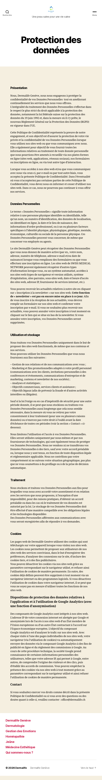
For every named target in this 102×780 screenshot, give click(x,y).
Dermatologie (16, 730)
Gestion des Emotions (23, 735)
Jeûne (10, 746)
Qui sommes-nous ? (21, 757)
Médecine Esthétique (22, 751)
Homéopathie (16, 741)
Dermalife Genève (20, 725)
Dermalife (21, 772)
